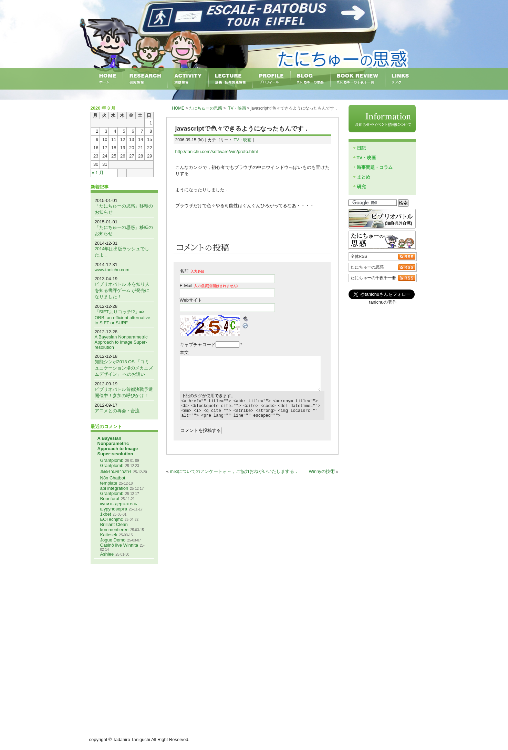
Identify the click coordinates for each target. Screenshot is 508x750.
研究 (361, 186)
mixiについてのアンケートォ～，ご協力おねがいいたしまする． (234, 475)
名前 (192, 271)
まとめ (363, 177)
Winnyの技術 (322, 475)
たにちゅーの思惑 (205, 108)
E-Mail (209, 285)
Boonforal (110, 498)
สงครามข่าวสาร (116, 471)
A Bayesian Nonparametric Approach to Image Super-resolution (121, 342)
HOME (178, 108)
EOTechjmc (111, 519)
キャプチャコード (198, 344)
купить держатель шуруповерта (118, 506)
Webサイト (191, 300)
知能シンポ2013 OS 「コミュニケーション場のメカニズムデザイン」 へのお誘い (124, 368)
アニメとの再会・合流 (117, 410)
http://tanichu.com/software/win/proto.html (216, 151)
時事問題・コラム (375, 167)
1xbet (105, 514)
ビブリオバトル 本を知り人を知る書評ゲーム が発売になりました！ (122, 290)
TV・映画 (237, 108)
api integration (114, 488)
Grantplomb (112, 460)
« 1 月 (98, 172)
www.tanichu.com (112, 269)
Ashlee (107, 554)
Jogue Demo (113, 540)
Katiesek (108, 534)
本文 (184, 352)
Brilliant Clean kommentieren (114, 527)
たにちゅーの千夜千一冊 (373, 277)
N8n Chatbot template (112, 480)
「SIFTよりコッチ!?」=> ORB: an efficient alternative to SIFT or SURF (123, 317)
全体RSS (359, 256)
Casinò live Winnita (119, 545)
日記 (361, 148)
